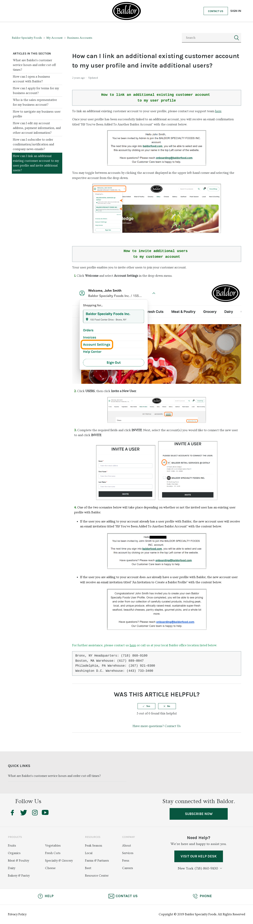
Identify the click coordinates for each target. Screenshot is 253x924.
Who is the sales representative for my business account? (35, 102)
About (126, 846)
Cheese (50, 868)
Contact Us (215, 11)
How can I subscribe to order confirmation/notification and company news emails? (33, 144)
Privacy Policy (17, 914)
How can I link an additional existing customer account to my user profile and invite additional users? (36, 163)
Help (45, 896)
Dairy (11, 868)
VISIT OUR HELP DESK (198, 857)
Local (89, 853)
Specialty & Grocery (59, 861)
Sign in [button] (235, 11)
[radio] (146, 706)
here (218, 111)
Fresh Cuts (52, 853)
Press (125, 861)
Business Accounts (79, 38)
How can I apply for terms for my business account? (36, 91)
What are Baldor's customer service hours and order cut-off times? (34, 65)
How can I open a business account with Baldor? (31, 79)
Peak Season (93, 846)
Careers (127, 868)
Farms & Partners (97, 861)
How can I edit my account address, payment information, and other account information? (37, 128)
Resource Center (97, 876)
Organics (14, 853)
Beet (88, 868)
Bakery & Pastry (19, 876)
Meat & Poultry (18, 861)
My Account (54, 38)
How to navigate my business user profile (36, 114)
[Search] (211, 37)
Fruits (12, 846)
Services (127, 853)
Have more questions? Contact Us (157, 726)
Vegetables (53, 846)
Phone (202, 896)
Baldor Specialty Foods (27, 38)
